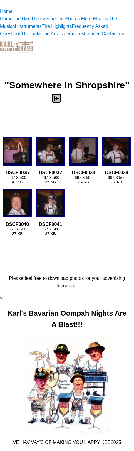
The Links (31, 33)
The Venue (44, 18)
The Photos (68, 18)
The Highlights (57, 26)
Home (6, 11)
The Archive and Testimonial (71, 33)
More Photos (95, 18)
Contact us (113, 33)
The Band (23, 18)
